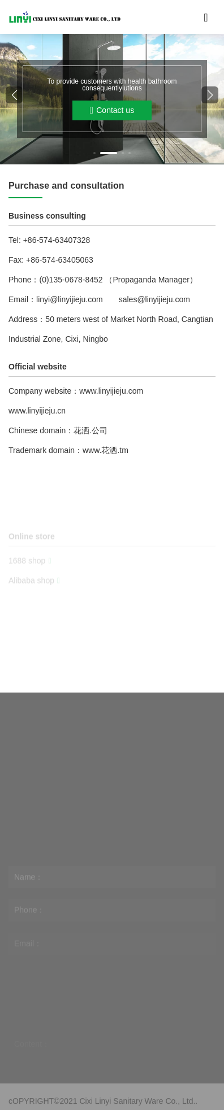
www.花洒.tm (105, 450)
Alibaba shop (34, 590)
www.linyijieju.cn (37, 410)
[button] (94, 153)
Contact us (112, 110)
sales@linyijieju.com (154, 299)
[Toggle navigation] (206, 17)
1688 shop (29, 570)
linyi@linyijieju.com (69, 299)
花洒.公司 (90, 430)
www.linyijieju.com (111, 390)
